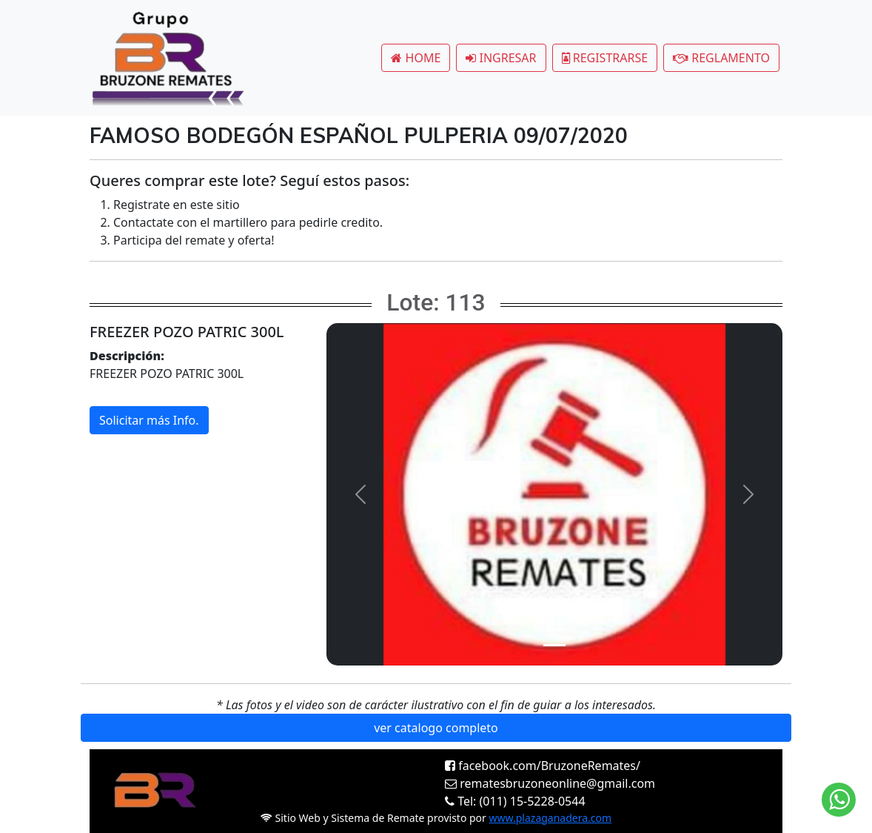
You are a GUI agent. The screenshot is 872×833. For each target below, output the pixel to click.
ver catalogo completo (436, 728)
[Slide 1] (554, 645)
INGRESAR (501, 58)
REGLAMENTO (721, 58)
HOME (415, 58)
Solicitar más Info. (149, 420)
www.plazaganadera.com (550, 818)
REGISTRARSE (605, 58)
